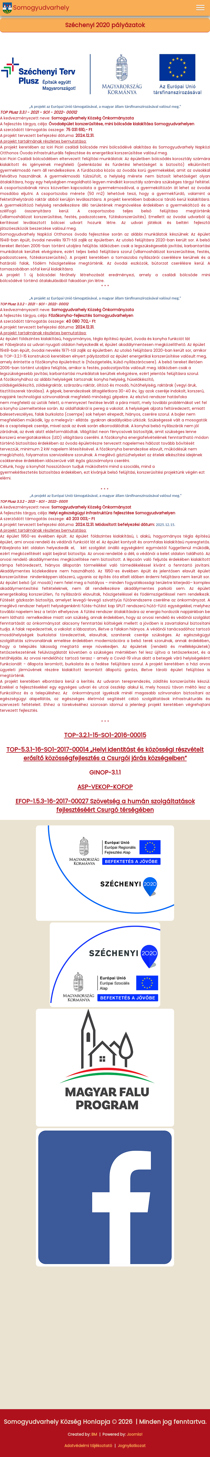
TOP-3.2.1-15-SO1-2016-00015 (105, 735)
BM (94, 1434)
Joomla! (134, 1434)
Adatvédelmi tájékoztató (88, 1445)
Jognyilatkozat (132, 1445)
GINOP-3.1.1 (105, 772)
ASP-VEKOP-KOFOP (105, 787)
